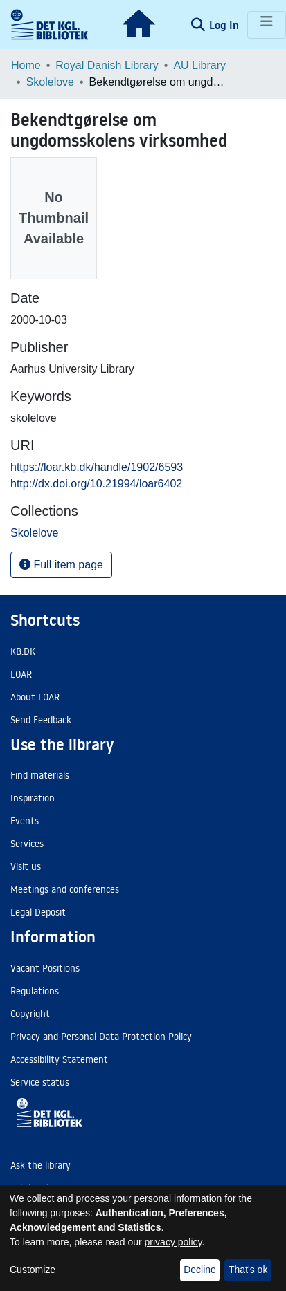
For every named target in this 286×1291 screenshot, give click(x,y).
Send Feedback (40, 720)
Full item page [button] (61, 564)
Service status (39, 1082)
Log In (225, 24)
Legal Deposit (38, 912)
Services (27, 843)
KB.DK (22, 651)
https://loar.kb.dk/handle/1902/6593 (96, 467)
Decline (200, 1269)
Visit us (25, 866)
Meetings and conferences (64, 889)
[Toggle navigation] (266, 25)
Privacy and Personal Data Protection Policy (101, 1036)
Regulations (34, 991)
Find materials (39, 775)
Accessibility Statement (59, 1059)
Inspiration (32, 798)
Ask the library (40, 1165)
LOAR (21, 674)
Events (24, 821)
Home (26, 65)
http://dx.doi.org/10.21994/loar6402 (96, 484)
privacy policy (173, 1241)
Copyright (30, 1013)
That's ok (248, 1269)
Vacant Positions (45, 968)
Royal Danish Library (107, 65)
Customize (32, 1269)
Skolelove (50, 82)
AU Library (199, 65)
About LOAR (35, 697)
